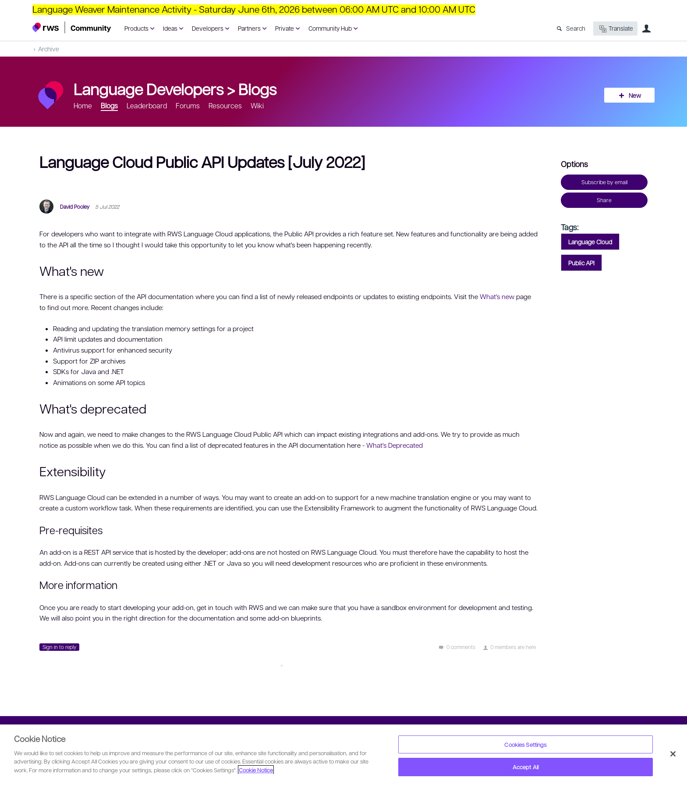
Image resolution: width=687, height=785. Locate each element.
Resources (225, 105)
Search (575, 28)
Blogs (257, 88)
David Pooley (74, 206)
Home (83, 105)
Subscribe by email (604, 182)
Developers (207, 28)
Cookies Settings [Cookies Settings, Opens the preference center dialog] (525, 744)
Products (136, 28)
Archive (48, 49)
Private (284, 28)
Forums (188, 105)
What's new (497, 296)
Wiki (257, 105)
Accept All (525, 767)
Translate (615, 29)
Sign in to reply (59, 646)
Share (604, 199)
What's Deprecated (394, 445)
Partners (249, 28)
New (635, 95)
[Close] (673, 754)
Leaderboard (147, 105)
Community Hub (330, 28)
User (646, 28)
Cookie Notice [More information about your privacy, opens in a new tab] (256, 770)
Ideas (170, 28)
